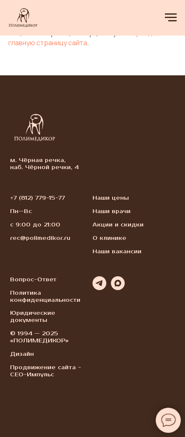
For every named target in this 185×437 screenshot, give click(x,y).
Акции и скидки (118, 224)
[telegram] (99, 287)
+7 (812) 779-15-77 (37, 198)
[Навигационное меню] (171, 17)
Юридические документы (32, 317)
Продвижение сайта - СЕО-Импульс (45, 371)
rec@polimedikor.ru (40, 238)
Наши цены (110, 198)
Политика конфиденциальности (45, 296)
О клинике (109, 238)
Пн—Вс (21, 211)
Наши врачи (111, 211)
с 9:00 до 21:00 (35, 224)
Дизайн (22, 354)
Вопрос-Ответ (33, 279)
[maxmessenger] (118, 287)
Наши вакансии (116, 251)
